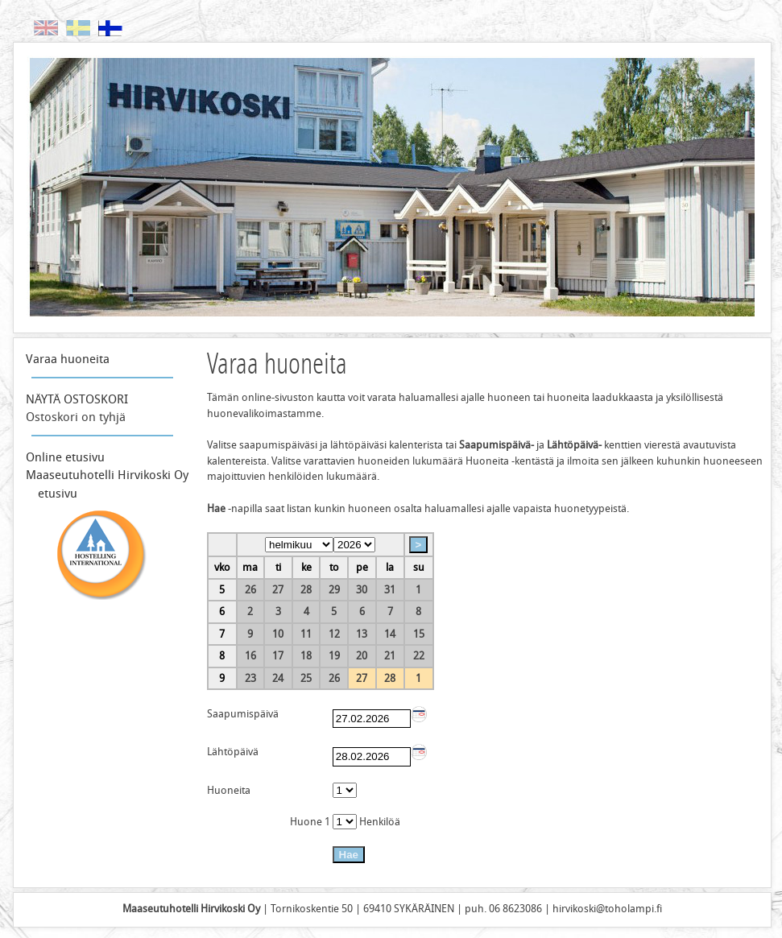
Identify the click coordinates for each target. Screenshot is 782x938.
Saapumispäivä (243, 714)
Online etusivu (65, 457)
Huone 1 (311, 822)
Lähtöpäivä (233, 752)
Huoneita (228, 790)
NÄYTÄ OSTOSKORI (77, 399)
